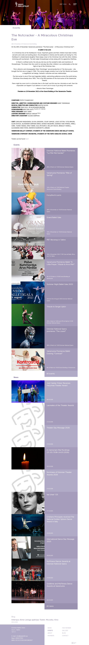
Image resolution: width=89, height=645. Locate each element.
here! (27, 139)
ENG (64, 4)
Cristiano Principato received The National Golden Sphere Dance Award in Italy (60, 519)
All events (50, 374)
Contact (65, 635)
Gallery (65, 630)
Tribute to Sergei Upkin (56, 307)
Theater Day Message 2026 (58, 428)
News (50, 628)
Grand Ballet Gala (54, 217)
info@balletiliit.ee (22, 636)
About (50, 633)
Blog (64, 633)
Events (50, 630)
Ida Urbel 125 (52, 495)
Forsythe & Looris (54, 195)
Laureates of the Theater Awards (60, 405)
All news (50, 606)
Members (51, 635)
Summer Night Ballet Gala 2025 (60, 284)
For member (66, 628)
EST (61, 4)
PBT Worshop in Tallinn (56, 240)
